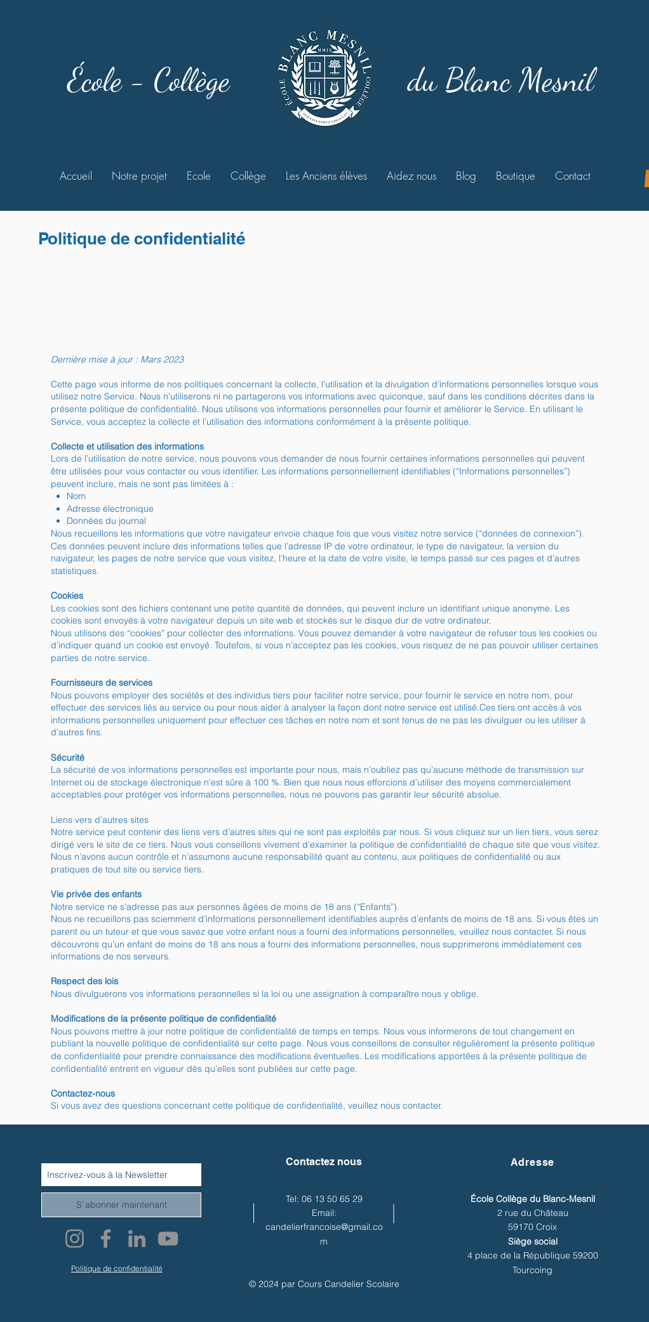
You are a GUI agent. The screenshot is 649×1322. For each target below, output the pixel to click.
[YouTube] (168, 1238)
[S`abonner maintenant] (121, 1204)
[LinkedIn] (136, 1238)
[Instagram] (74, 1238)
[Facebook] (105, 1238)
